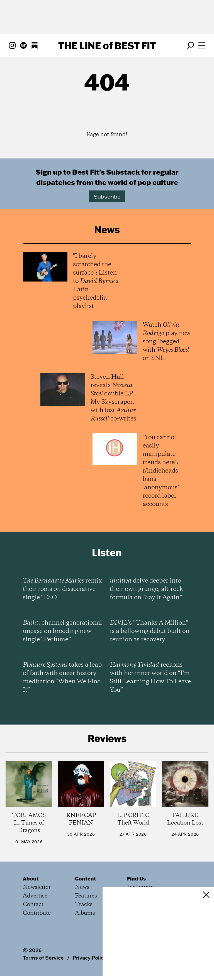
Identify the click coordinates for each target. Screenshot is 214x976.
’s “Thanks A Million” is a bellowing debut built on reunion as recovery (149, 631)
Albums (85, 913)
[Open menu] (201, 45)
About (31, 878)
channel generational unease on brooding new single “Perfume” (62, 631)
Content (85, 878)
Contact (33, 904)
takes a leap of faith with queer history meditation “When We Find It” (62, 677)
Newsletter (37, 887)
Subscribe (107, 196)
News (82, 887)
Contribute (37, 913)
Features (86, 896)
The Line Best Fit (107, 45)
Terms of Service (43, 957)
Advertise (35, 896)
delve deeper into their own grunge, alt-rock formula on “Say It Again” (146, 589)
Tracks (84, 904)
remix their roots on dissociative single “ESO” (62, 589)
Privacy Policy (89, 957)
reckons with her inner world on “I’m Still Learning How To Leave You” (150, 677)
